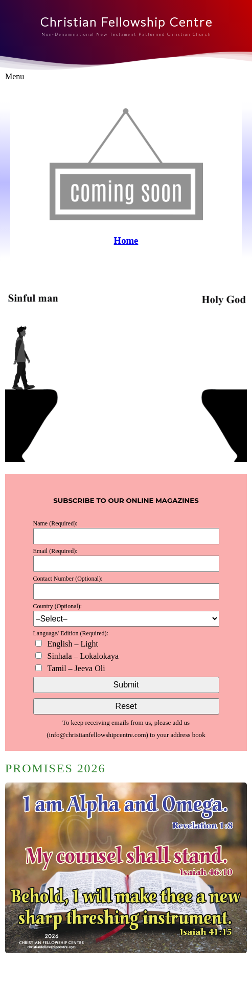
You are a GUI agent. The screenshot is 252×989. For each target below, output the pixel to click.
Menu (14, 76)
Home (126, 240)
